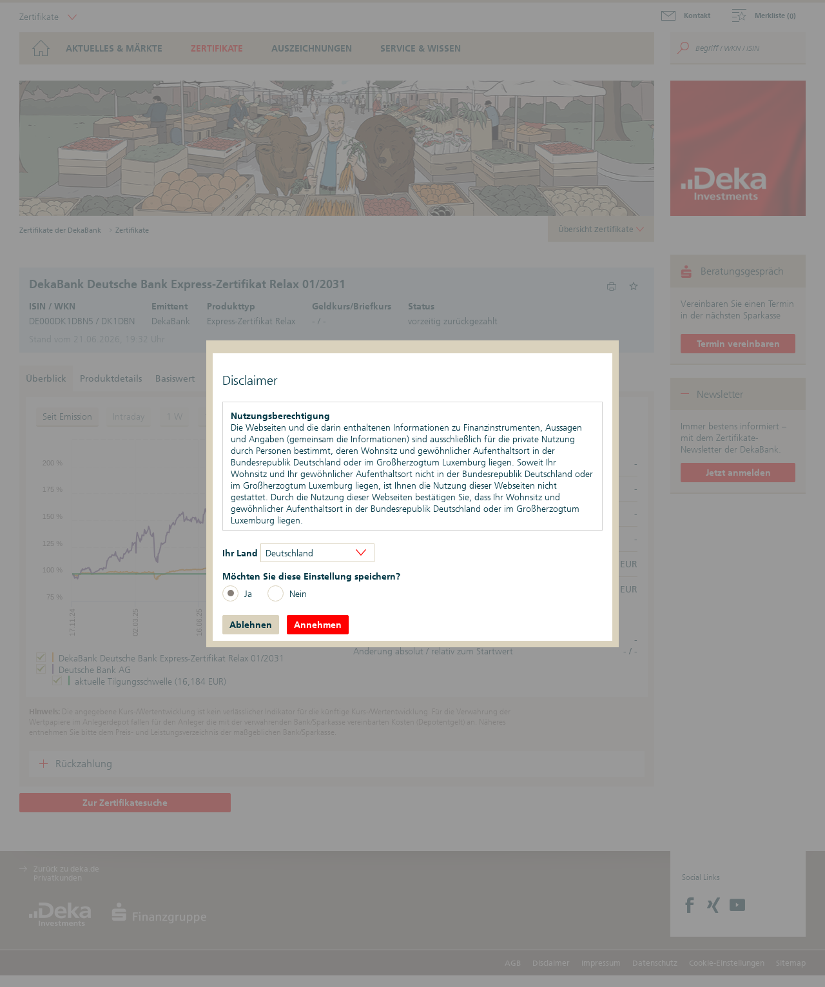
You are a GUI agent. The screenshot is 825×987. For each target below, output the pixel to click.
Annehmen (318, 624)
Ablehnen (250, 624)
